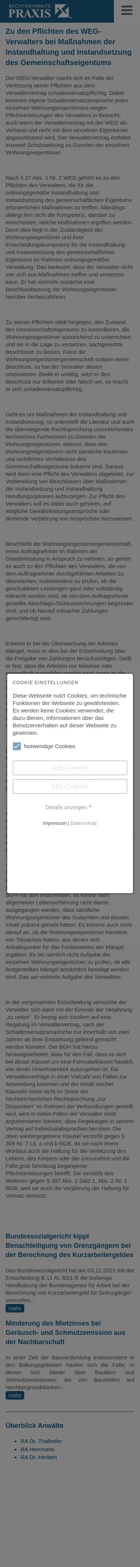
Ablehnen (70, 768)
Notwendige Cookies (44, 746)
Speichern (70, 786)
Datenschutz (84, 823)
